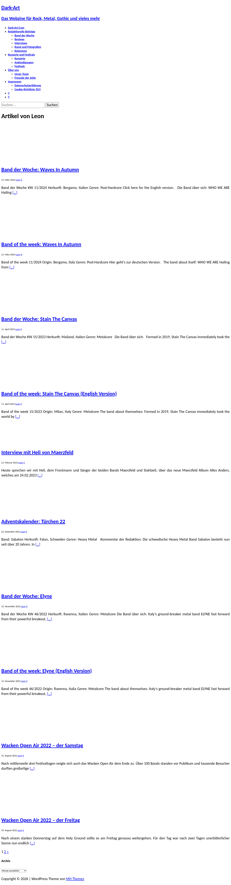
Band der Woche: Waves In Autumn (40, 169)
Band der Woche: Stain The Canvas (39, 319)
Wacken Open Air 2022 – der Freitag (40, 820)
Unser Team (22, 74)
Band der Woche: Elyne (26, 596)
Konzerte (20, 58)
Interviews (21, 43)
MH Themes (75, 879)
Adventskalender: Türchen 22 (33, 521)
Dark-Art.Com (16, 28)
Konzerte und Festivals (21, 55)
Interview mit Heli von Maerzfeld (37, 452)
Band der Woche (24, 35)
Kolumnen (21, 51)
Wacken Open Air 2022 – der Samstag (42, 745)
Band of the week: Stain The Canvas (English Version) (59, 394)
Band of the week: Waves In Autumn (41, 244)
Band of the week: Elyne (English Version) (46, 671)
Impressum (14, 81)
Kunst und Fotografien (28, 47)
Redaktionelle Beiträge (21, 31)
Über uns (13, 70)
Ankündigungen (24, 62)
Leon (18, 179)
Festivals (20, 66)
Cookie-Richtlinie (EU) (28, 89)
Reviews (19, 39)
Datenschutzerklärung (28, 85)
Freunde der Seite (25, 78)
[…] (14, 192)
